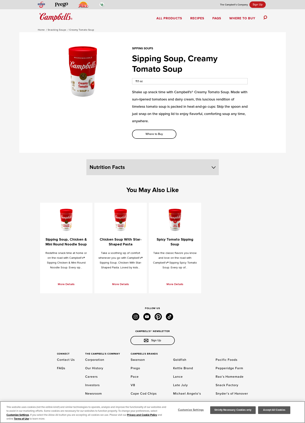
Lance (178, 377)
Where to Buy (242, 18)
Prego (135, 368)
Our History (94, 368)
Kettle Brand (183, 368)
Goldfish (179, 360)
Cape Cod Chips (144, 394)
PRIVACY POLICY (109, 414)
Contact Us (66, 360)
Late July (180, 385)
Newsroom (93, 394)
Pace (135, 377)
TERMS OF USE (62, 414)
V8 (133, 385)
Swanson (138, 360)
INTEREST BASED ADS (85, 414)
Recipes (197, 18)
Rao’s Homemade (230, 377)
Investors (92, 385)
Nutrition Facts (153, 167)
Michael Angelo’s (187, 394)
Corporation (94, 360)
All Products (169, 18)
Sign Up (258, 4)
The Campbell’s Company (234, 4)
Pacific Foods (226, 360)
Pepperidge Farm (229, 368)
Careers (91, 377)
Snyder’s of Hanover (232, 394)
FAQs (216, 18)
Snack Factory (227, 385)
